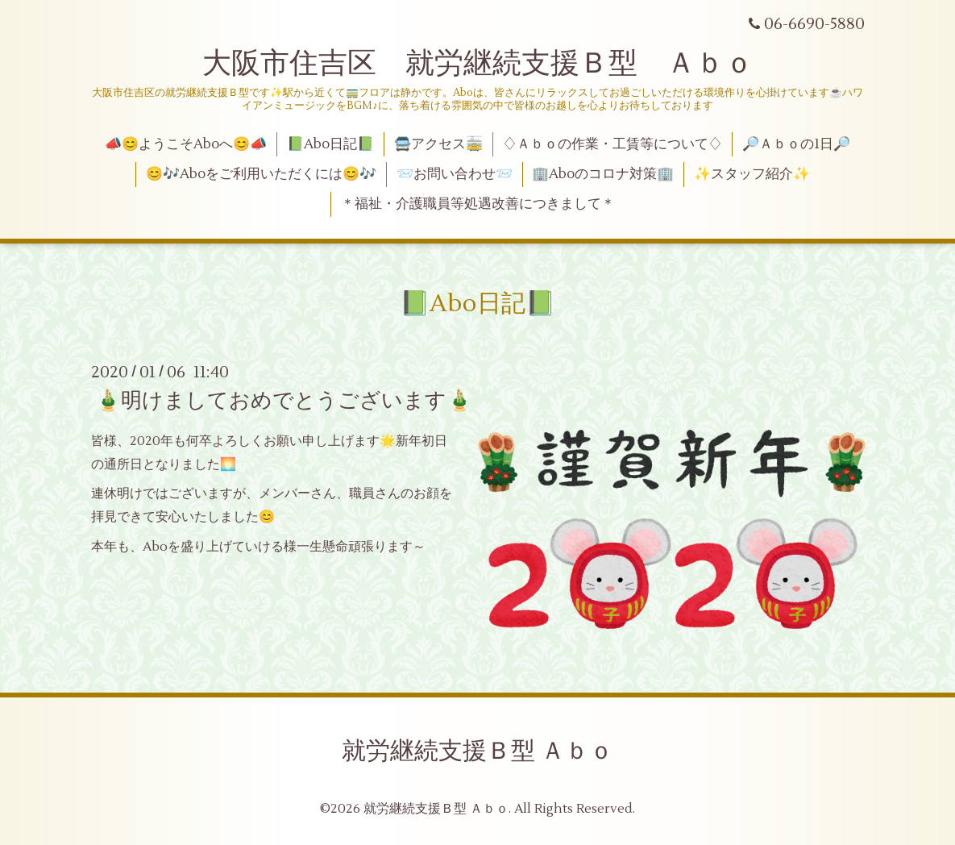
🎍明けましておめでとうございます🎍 (283, 400)
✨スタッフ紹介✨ (752, 174)
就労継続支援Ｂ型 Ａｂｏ (477, 751)
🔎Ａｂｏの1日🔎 (796, 144)
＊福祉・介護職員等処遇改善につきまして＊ (478, 204)
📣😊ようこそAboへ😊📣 (186, 144)
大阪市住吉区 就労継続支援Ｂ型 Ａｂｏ (478, 63)
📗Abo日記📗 (330, 144)
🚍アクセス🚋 (438, 144)
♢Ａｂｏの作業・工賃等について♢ (612, 144)
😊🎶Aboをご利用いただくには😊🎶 (261, 174)
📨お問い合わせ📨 (455, 174)
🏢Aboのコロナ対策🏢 (603, 174)
